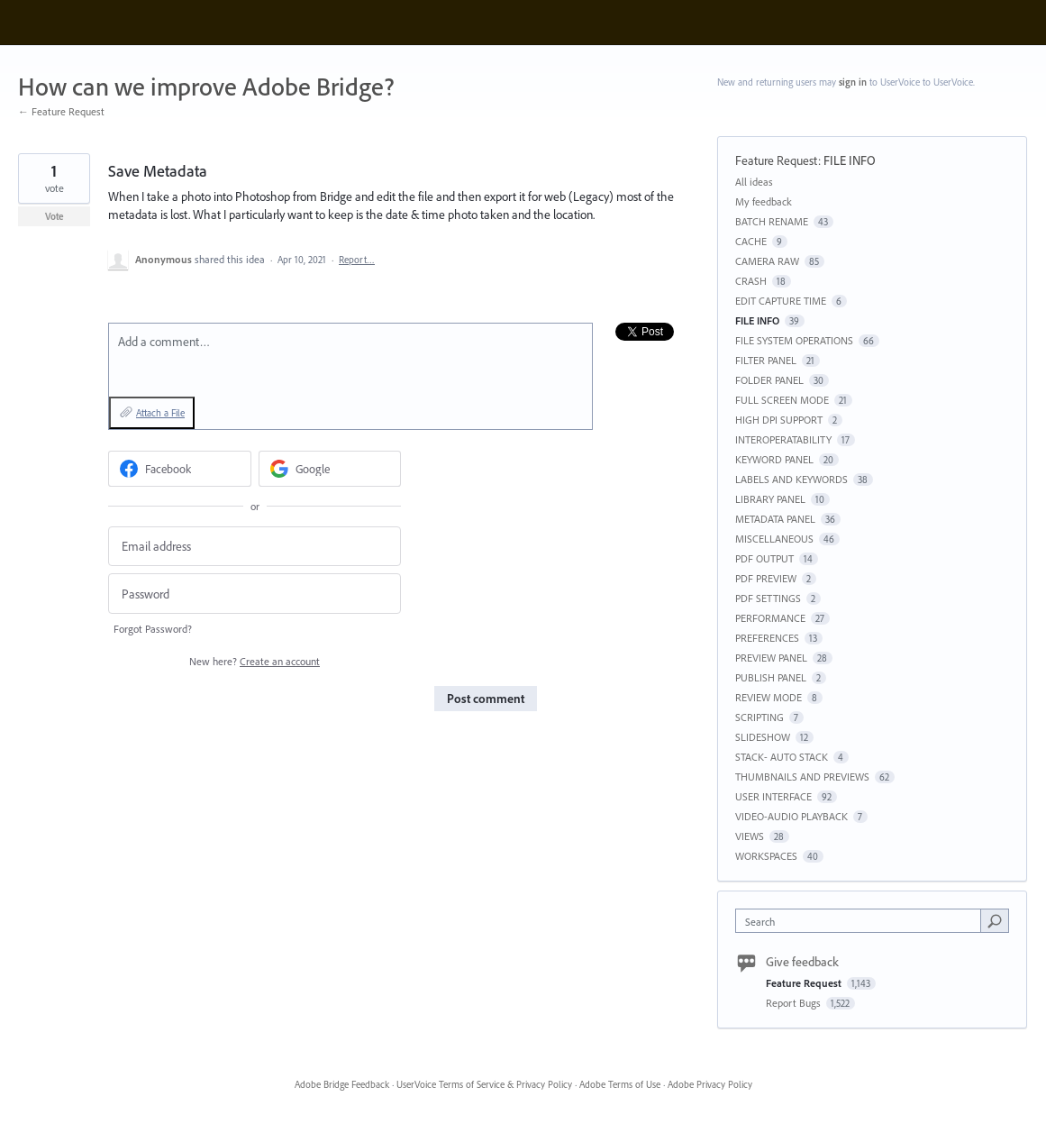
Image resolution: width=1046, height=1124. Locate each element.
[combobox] (862, 921)
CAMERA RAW (767, 261)
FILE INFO (849, 160)
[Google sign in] (330, 469)
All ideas (754, 181)
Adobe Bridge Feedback (342, 1084)
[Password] (254, 593)
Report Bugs (794, 1003)
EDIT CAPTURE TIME (780, 300)
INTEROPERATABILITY (783, 439)
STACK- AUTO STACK (781, 756)
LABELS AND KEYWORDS (791, 479)
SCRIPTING (759, 717)
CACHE (751, 241)
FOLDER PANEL (769, 380)
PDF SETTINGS (768, 598)
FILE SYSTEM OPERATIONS (794, 340)
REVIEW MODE (768, 697)
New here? (254, 661)
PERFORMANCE (770, 618)
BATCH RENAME (771, 221)
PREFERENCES (767, 637)
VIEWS (749, 836)
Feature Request (776, 160)
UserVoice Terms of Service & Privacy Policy (484, 1084)
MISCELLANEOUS (774, 538)
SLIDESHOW (762, 737)
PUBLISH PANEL (770, 677)
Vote (54, 216)
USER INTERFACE (773, 796)
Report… (357, 259)
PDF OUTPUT (764, 558)
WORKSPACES (766, 856)
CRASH (751, 281)
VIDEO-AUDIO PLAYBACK (791, 816)
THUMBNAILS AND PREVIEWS (802, 776)
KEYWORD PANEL (774, 459)
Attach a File (160, 413)
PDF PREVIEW (765, 578)
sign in (853, 82)
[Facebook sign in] (179, 469)
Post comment (485, 698)
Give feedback (802, 962)
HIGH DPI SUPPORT (779, 419)
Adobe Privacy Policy (710, 1084)
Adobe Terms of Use (619, 1084)
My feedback (763, 201)
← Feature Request (61, 111)
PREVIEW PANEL (771, 657)
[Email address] (254, 546)
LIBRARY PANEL (770, 499)
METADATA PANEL (775, 518)
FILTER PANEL (765, 360)
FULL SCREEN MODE (782, 400)
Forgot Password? (153, 628)
